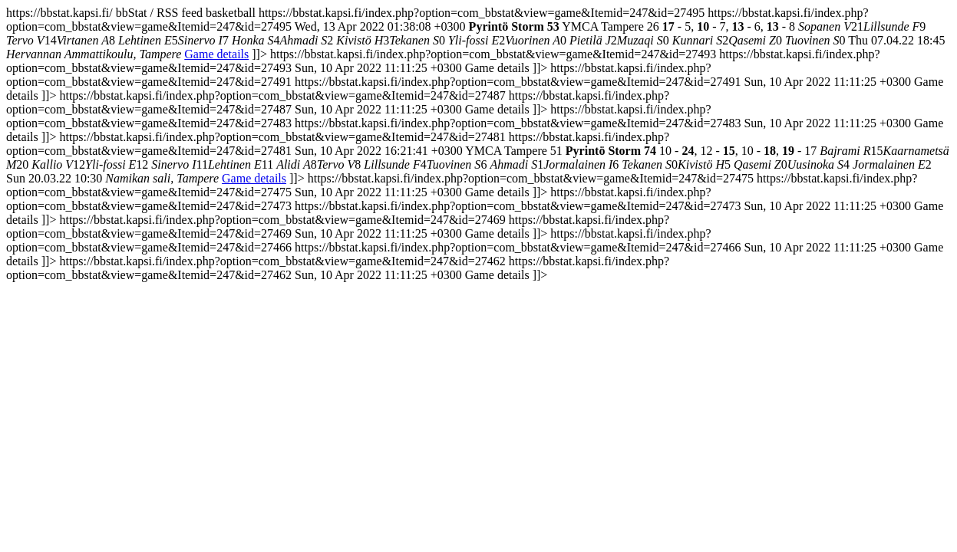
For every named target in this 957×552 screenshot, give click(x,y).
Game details (216, 54)
